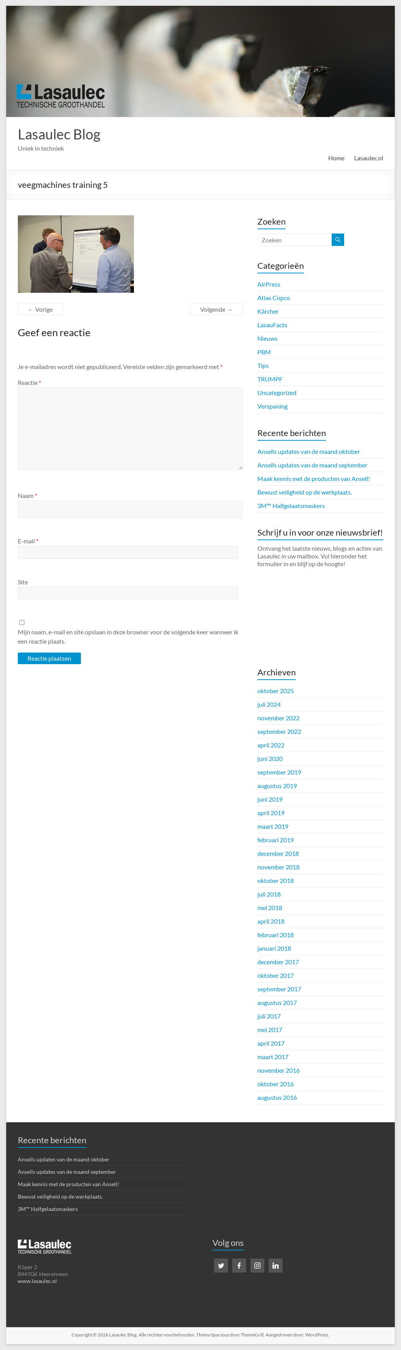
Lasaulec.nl (368, 157)
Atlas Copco (273, 297)
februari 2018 (275, 934)
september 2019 (279, 772)
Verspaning (272, 406)
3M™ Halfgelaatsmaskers (291, 505)
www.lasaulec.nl (37, 1281)
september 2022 (279, 731)
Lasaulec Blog (59, 134)
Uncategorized (276, 392)
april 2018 (270, 921)
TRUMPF (270, 379)
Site (23, 582)
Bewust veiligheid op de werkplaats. (304, 492)
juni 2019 (270, 799)
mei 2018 (269, 907)
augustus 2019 (277, 785)
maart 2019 (272, 826)
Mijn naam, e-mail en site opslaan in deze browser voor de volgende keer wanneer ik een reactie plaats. (128, 636)
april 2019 (270, 812)
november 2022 (278, 717)
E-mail (28, 540)
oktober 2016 (275, 1083)
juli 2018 (269, 894)
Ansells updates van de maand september (312, 465)
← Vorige (40, 309)
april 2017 (270, 1043)
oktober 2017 (275, 975)
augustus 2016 (277, 1097)
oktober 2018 (275, 880)
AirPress (268, 284)
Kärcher (268, 311)
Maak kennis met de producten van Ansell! (313, 478)
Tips (263, 365)
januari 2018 (274, 948)
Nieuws (267, 338)
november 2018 (278, 867)
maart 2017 (272, 1056)
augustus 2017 (277, 1002)
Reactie (29, 382)
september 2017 (279, 989)
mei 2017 (269, 1029)
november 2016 (278, 1070)
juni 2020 (270, 758)
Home (336, 157)
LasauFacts (272, 324)
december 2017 (278, 961)
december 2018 (278, 853)
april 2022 (270, 745)
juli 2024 (269, 704)
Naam (27, 495)
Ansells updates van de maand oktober (308, 451)
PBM (264, 352)
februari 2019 (275, 839)
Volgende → (216, 309)
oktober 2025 (275, 690)
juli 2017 (269, 1016)
